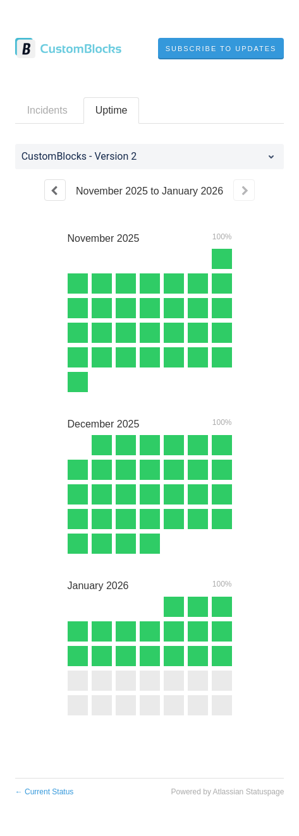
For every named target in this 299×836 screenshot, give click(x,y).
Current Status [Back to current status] (44, 791)
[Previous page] (55, 190)
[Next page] (244, 190)
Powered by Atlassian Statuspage (227, 791)
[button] (221, 48)
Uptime (111, 110)
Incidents (47, 110)
